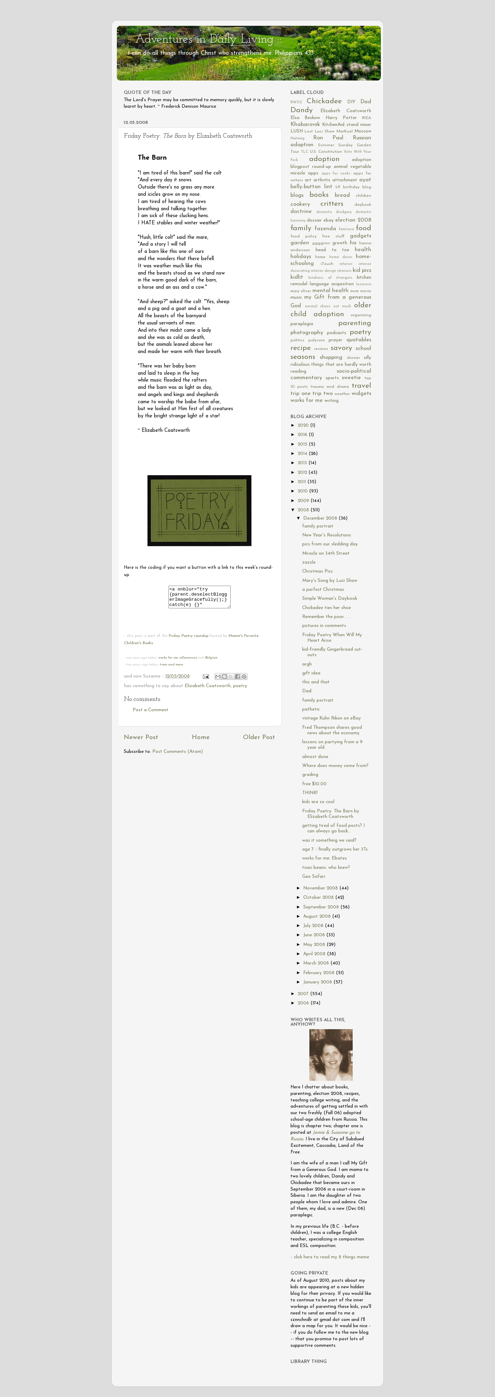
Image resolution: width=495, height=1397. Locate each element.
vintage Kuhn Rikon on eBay (331, 718)
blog (366, 187)
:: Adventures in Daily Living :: (204, 39)
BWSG (296, 102)
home (320, 257)
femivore (346, 229)
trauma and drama (329, 387)
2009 (304, 501)
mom (354, 291)
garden (299, 243)
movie (365, 291)
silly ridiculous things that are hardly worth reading (330, 364)
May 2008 (315, 944)
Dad (365, 102)
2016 (303, 435)
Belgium (211, 662)
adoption (324, 159)
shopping (331, 357)
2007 (304, 994)
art (308, 180)
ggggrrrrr (321, 243)
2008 (304, 510)
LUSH (296, 131)
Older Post (259, 741)
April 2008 (315, 954)
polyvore (316, 340)
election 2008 (353, 220)
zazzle (309, 562)
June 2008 (314, 935)
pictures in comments (324, 625)
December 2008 (321, 518)
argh (307, 664)
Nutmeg (297, 138)
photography (306, 332)
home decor (340, 257)
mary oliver (300, 291)
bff (338, 187)
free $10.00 (314, 784)
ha (353, 243)
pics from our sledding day (330, 544)
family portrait (317, 526)
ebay (328, 220)
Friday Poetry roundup (188, 640)
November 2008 (321, 888)
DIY (351, 102)
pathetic (311, 709)
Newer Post (141, 741)
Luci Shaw (324, 131)
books (319, 195)
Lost (309, 131)
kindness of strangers (330, 278)
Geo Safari (313, 876)
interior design (323, 271)
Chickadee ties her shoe (326, 608)
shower (353, 358)
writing (331, 400)
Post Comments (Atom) (177, 756)
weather (342, 394)
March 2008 (316, 963)
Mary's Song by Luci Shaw (329, 580)
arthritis (322, 180)
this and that (316, 682)
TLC (304, 152)
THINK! (310, 793)
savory (341, 348)
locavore (363, 284)
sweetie (351, 378)
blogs (297, 195)
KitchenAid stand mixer (346, 124)
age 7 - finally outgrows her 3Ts (335, 849)
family (300, 228)
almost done (315, 757)
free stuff (333, 236)
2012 (303, 472)
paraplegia (301, 324)
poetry (240, 690)
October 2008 (319, 897)
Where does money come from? (335, 766)
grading (310, 774)
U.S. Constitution (326, 152)
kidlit (296, 277)
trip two (322, 393)
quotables (358, 340)
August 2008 (317, 916)
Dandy (301, 110)
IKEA (366, 118)
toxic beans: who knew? (326, 867)
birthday (351, 187)
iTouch (327, 264)
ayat (365, 180)
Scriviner (326, 145)
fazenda (325, 229)
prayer (335, 340)
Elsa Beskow (305, 118)
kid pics (362, 270)
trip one (300, 393)
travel (361, 386)
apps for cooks (336, 173)
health (363, 250)
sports (332, 378)
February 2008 (319, 973)
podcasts (336, 333)
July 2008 (314, 926)
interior (346, 264)
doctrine (301, 211)
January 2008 (318, 982)
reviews (321, 349)
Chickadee (324, 101)
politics (297, 340)
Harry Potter (341, 118)
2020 (304, 425)
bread (342, 195)
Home (201, 741)
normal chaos (318, 306)
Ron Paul (328, 138)
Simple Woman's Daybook (329, 598)
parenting (354, 323)
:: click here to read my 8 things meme (329, 1257)
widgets (361, 393)
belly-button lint (311, 187)
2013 (303, 463)
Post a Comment (150, 714)
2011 (302, 482)
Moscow (362, 131)
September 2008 (321, 907)
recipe (300, 348)
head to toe (332, 250)
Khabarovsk (305, 124)
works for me (306, 400)
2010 (303, 491)
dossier (314, 220)
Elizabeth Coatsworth (208, 690)
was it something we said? (329, 840)
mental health (330, 291)
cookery (300, 204)
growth (339, 243)
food (363, 228)
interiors (344, 271)
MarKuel (345, 131)
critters (331, 203)
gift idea (311, 673)
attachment (344, 180)
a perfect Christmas (323, 589)
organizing (361, 315)
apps (313, 173)
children (363, 196)
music (296, 297)
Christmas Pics (317, 571)
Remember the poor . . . (326, 617)
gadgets (360, 236)
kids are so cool (318, 802)
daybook (362, 205)
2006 (304, 1003)
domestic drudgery (334, 212)
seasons (302, 357)
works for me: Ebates (324, 858)
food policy (303, 236)
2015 (303, 444)
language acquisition (332, 284)
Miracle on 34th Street (326, 553)
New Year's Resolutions (326, 535)
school (363, 348)
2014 (303, 453)
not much (342, 306)
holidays (300, 256)
